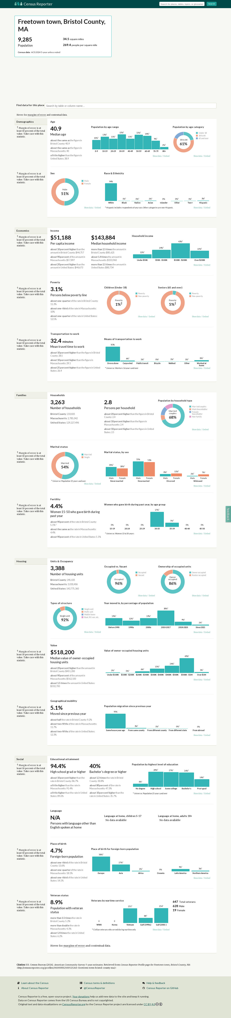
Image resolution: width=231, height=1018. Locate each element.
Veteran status (59, 895)
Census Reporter (33, 4)
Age (52, 121)
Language (56, 810)
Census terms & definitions (99, 982)
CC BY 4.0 (153, 1004)
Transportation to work (64, 333)
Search (211, 4)
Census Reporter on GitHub (162, 988)
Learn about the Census (35, 982)
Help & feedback (156, 982)
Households (57, 395)
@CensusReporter (94, 988)
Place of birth (58, 843)
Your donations (81, 996)
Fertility (55, 499)
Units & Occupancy (61, 561)
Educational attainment (64, 759)
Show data (157, 156)
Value (53, 645)
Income (54, 230)
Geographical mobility (63, 700)
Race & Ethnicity (114, 173)
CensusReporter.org (73, 1004)
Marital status (59, 446)
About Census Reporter (35, 988)
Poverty (55, 282)
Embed (166, 156)
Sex (52, 173)
